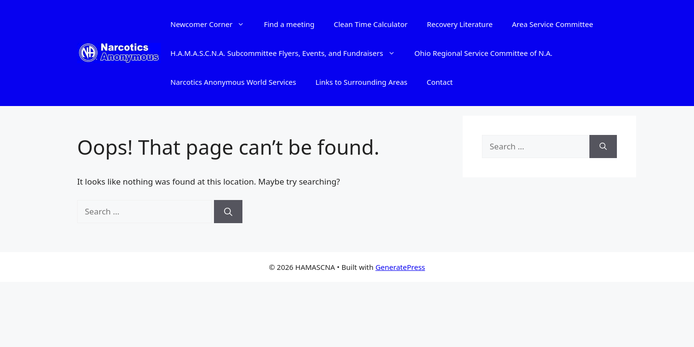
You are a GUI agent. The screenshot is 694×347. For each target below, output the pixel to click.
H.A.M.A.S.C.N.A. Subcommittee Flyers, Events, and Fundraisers (288, 53)
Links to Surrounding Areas (362, 82)
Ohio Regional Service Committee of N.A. (483, 53)
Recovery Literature (460, 24)
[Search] (228, 211)
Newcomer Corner (212, 24)
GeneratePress (400, 267)
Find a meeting (289, 24)
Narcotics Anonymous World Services (233, 82)
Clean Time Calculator (371, 24)
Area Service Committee (552, 24)
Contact (440, 82)
